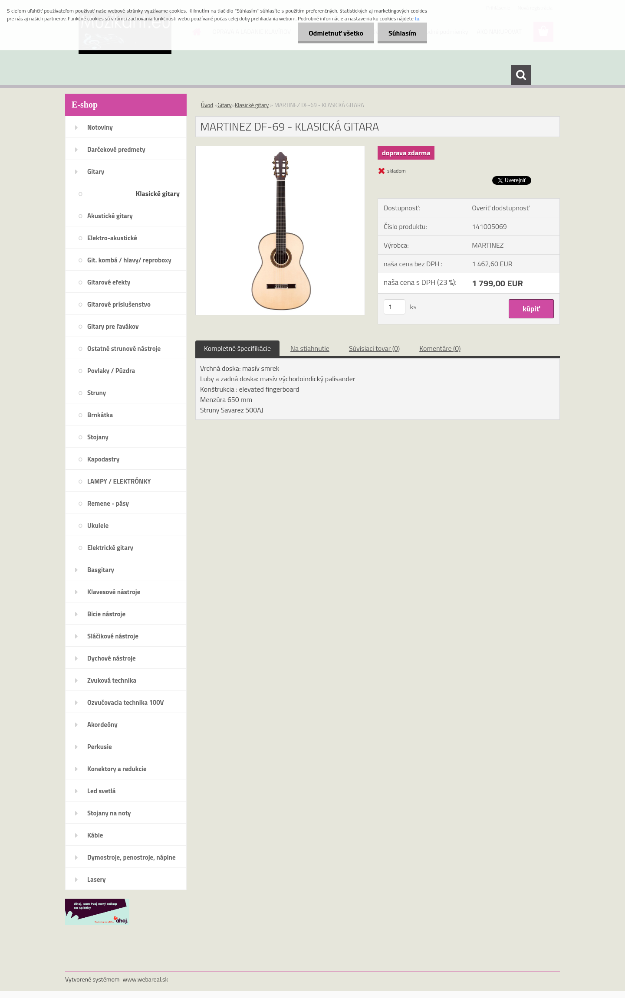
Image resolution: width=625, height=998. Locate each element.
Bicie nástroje (106, 614)
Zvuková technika (111, 680)
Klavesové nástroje (113, 592)
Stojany (98, 437)
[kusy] (394, 306)
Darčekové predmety (116, 149)
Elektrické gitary (110, 548)
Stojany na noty (109, 813)
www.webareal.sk (145, 979)
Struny (96, 393)
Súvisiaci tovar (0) (374, 348)
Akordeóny (102, 725)
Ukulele (98, 525)
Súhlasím (402, 33)
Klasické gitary (158, 193)
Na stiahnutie (309, 348)
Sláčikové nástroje (112, 636)
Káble (95, 835)
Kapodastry (103, 459)
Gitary (95, 172)
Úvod (207, 105)
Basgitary (100, 570)
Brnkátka (100, 415)
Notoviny (100, 127)
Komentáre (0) (440, 348)
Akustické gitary (110, 216)
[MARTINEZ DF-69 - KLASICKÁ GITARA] (280, 149)
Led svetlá (101, 791)
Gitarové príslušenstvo (119, 304)
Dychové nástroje (111, 658)
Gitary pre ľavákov (112, 326)
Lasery (96, 879)
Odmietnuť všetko (336, 33)
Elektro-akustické (112, 238)
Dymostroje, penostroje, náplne (131, 857)
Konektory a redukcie (117, 769)
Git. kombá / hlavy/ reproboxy (129, 260)
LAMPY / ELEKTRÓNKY (119, 481)
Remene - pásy (108, 503)
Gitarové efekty (108, 282)
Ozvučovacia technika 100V (125, 702)
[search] (521, 75)
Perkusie (99, 747)
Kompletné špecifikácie (237, 348)
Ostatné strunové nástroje (124, 348)
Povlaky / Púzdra (111, 371)
